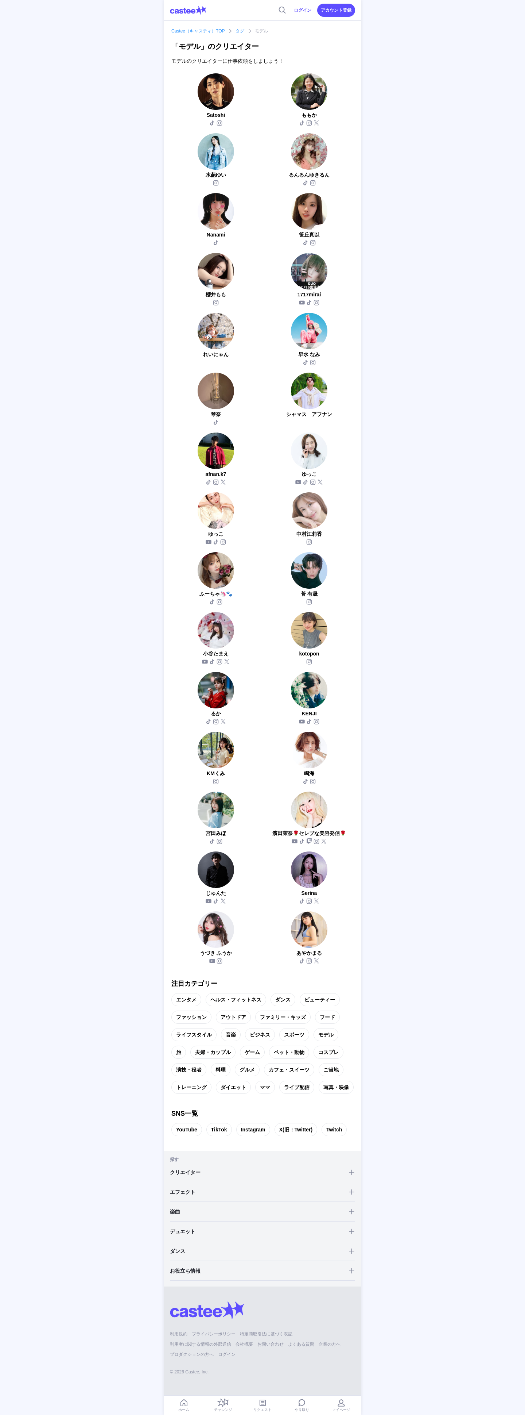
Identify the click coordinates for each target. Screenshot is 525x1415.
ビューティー (319, 1000)
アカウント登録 (336, 10)
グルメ (247, 1070)
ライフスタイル (194, 1035)
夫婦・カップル (213, 1052)
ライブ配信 (297, 1087)
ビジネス (260, 1035)
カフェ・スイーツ (289, 1070)
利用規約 (178, 1334)
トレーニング (191, 1087)
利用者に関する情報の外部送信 (200, 1344)
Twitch (334, 1130)
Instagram (253, 1130)
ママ (265, 1087)
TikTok (219, 1130)
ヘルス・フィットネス (235, 1000)
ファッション (191, 1017)
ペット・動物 (289, 1052)
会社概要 (244, 1344)
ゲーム (252, 1052)
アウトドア (233, 1017)
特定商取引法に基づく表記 (266, 1334)
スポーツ (294, 1035)
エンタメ (186, 1000)
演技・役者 (189, 1070)
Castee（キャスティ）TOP (198, 31)
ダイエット (233, 1087)
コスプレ (328, 1052)
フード (327, 1017)
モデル (326, 1035)
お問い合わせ (270, 1344)
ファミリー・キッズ (283, 1017)
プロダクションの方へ (192, 1354)
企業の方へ (330, 1344)
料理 (220, 1070)
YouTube (186, 1130)
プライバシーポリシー (214, 1334)
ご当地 (331, 1070)
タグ (240, 31)
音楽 (231, 1035)
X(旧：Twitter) (296, 1130)
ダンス (283, 1000)
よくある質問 (301, 1344)
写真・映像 (336, 1087)
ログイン (302, 10)
